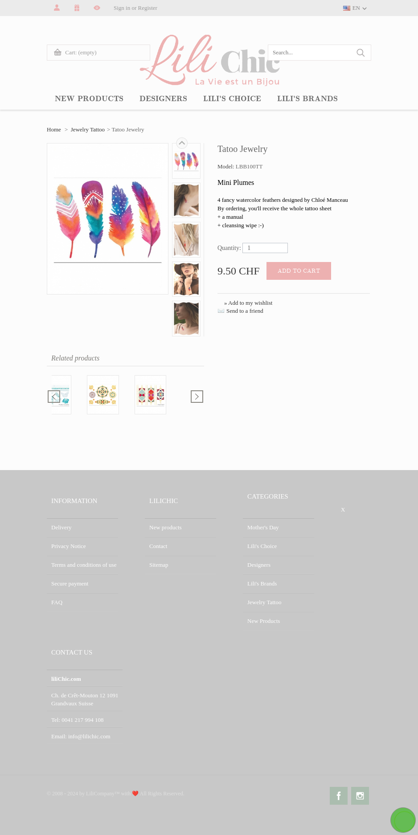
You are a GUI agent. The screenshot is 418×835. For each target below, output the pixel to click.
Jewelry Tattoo (88, 129)
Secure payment (69, 583)
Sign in (122, 7)
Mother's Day (263, 527)
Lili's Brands (262, 583)
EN (356, 7)
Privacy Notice (68, 546)
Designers (258, 564)
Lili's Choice (262, 546)
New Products (263, 621)
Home (54, 129)
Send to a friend (244, 310)
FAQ (56, 602)
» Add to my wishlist (248, 302)
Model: (226, 166)
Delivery (61, 527)
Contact (158, 546)
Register (147, 7)
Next (182, 143)
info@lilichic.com (89, 736)
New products (165, 527)
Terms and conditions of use (83, 564)
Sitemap (158, 564)
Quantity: (229, 248)
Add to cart (299, 270)
